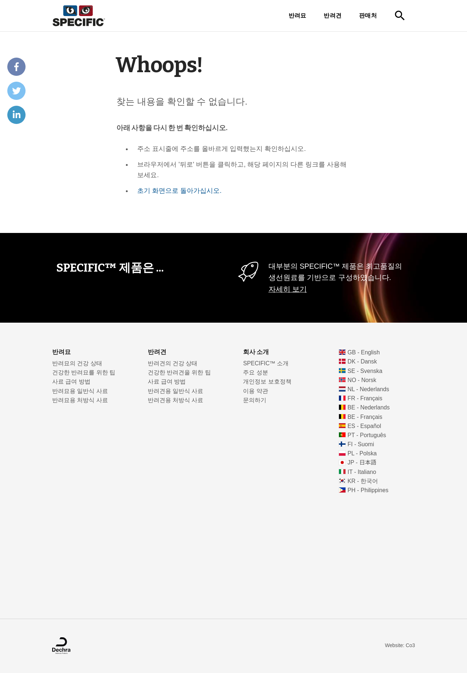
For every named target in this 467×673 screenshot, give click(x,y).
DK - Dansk (362, 361)
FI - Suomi (361, 444)
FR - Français (365, 398)
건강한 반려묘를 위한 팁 (83, 372)
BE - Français (365, 417)
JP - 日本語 (362, 462)
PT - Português (367, 435)
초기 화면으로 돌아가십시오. (179, 190)
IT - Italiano (362, 472)
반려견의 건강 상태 (173, 363)
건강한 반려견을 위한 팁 (179, 372)
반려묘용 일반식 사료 (80, 391)
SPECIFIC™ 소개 (266, 363)
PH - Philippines (368, 490)
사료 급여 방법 (71, 381)
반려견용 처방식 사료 (176, 400)
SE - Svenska (365, 371)
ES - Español (364, 426)
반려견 (332, 15)
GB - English (364, 352)
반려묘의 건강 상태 (77, 363)
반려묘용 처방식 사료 (80, 400)
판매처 (368, 15)
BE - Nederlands (369, 407)
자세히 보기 (288, 289)
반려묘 (297, 15)
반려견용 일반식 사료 (176, 391)
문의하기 (254, 400)
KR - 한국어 (363, 481)
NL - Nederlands (368, 389)
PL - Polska (362, 453)
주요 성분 (255, 372)
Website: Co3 (400, 645)
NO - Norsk (362, 380)
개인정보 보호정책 (267, 381)
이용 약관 (255, 391)
